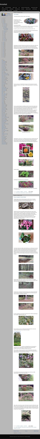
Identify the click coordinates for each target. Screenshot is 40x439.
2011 (3, 55)
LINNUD (3, 102)
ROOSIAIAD (3, 121)
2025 (3, 20)
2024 (3, 21)
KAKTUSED (3, 10)
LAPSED (3, 98)
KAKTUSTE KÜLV (4, 80)
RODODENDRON (4, 120)
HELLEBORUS (4, 69)
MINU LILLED (15, 7)
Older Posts (36, 431)
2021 (3, 43)
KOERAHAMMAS (4, 88)
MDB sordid (3, 111)
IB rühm (3, 71)
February (4, 39)
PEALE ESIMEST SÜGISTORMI (20, 197)
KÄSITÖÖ (3, 82)
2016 (3, 49)
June (4, 34)
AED (16, 427)
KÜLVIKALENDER (8, 7)
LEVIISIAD (3, 99)
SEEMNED (3, 127)
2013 (3, 53)
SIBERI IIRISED (4, 128)
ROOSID (3, 122)
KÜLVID (32, 427)
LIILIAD (3, 100)
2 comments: (25, 191)
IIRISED (3, 72)
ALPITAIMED (15, 10)
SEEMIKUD (3, 126)
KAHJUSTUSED (28, 427)
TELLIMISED (3, 138)
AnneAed (3, 4)
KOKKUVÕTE (4, 90)
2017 (3, 48)
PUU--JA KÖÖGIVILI (4, 117)
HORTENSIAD (24, 427)
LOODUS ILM (16, 428)
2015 (3, 50)
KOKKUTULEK (4, 89)
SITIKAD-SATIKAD (4, 130)
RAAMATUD (3, 118)
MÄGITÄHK (3, 110)
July (4, 33)
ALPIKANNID (19, 427)
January (4, 40)
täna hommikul (4, 136)
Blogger (29, 436)
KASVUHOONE (4, 83)
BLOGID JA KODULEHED (25, 7)
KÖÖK (2, 91)
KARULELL (3, 81)
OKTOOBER (16, 14)
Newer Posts (16, 431)
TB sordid (3, 137)
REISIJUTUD (3, 119)
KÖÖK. (3, 92)
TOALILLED (3, 139)
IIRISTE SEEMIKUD (4, 73)
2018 (3, 47)
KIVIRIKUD (3, 87)
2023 (3, 22)
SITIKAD (3, 129)
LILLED (3, 101)
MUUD (3, 112)
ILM (19, 7)
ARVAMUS (3, 63)
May (4, 35)
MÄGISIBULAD (9, 10)
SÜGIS (19, 428)
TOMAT (3, 140)
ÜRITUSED (3, 141)
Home (3, 7)
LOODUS (35, 427)
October (4, 26)
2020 (3, 44)
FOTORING (3, 68)
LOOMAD (3, 107)
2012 (3, 54)
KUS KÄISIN (3, 97)
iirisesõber (8, 13)
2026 (3, 19)
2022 (3, 42)
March (4, 38)
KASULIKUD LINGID (34, 7)
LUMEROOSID (4, 108)
